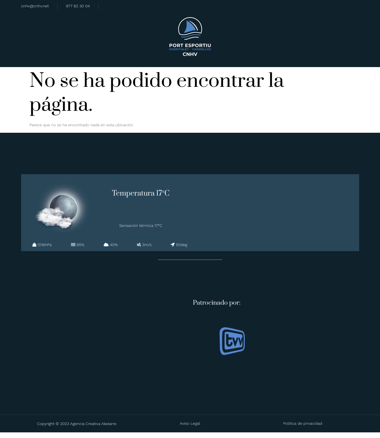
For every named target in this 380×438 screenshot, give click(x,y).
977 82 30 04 (78, 5)
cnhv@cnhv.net (35, 5)
